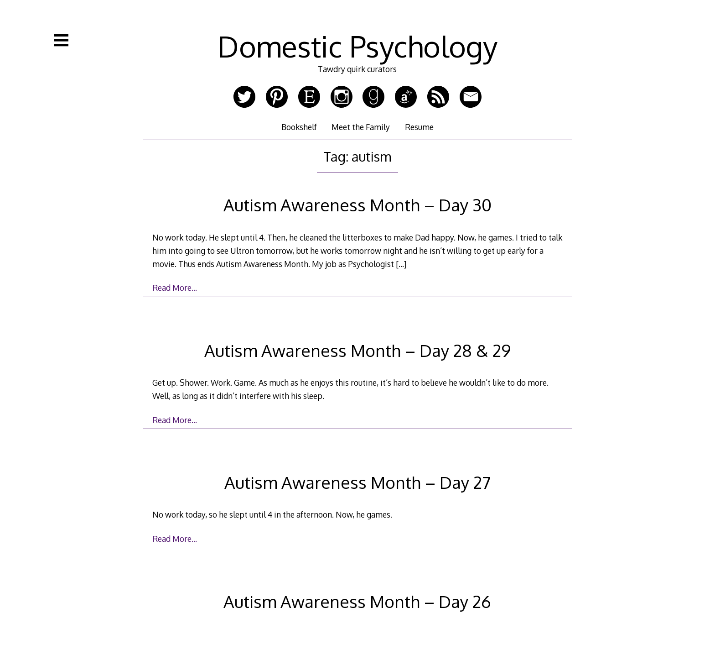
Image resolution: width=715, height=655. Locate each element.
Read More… (174, 288)
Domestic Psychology (357, 45)
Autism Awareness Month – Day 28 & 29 (357, 350)
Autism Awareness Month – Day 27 (357, 482)
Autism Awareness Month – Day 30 (357, 204)
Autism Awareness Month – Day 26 (357, 601)
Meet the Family (361, 127)
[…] (401, 264)
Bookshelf (299, 127)
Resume (419, 127)
